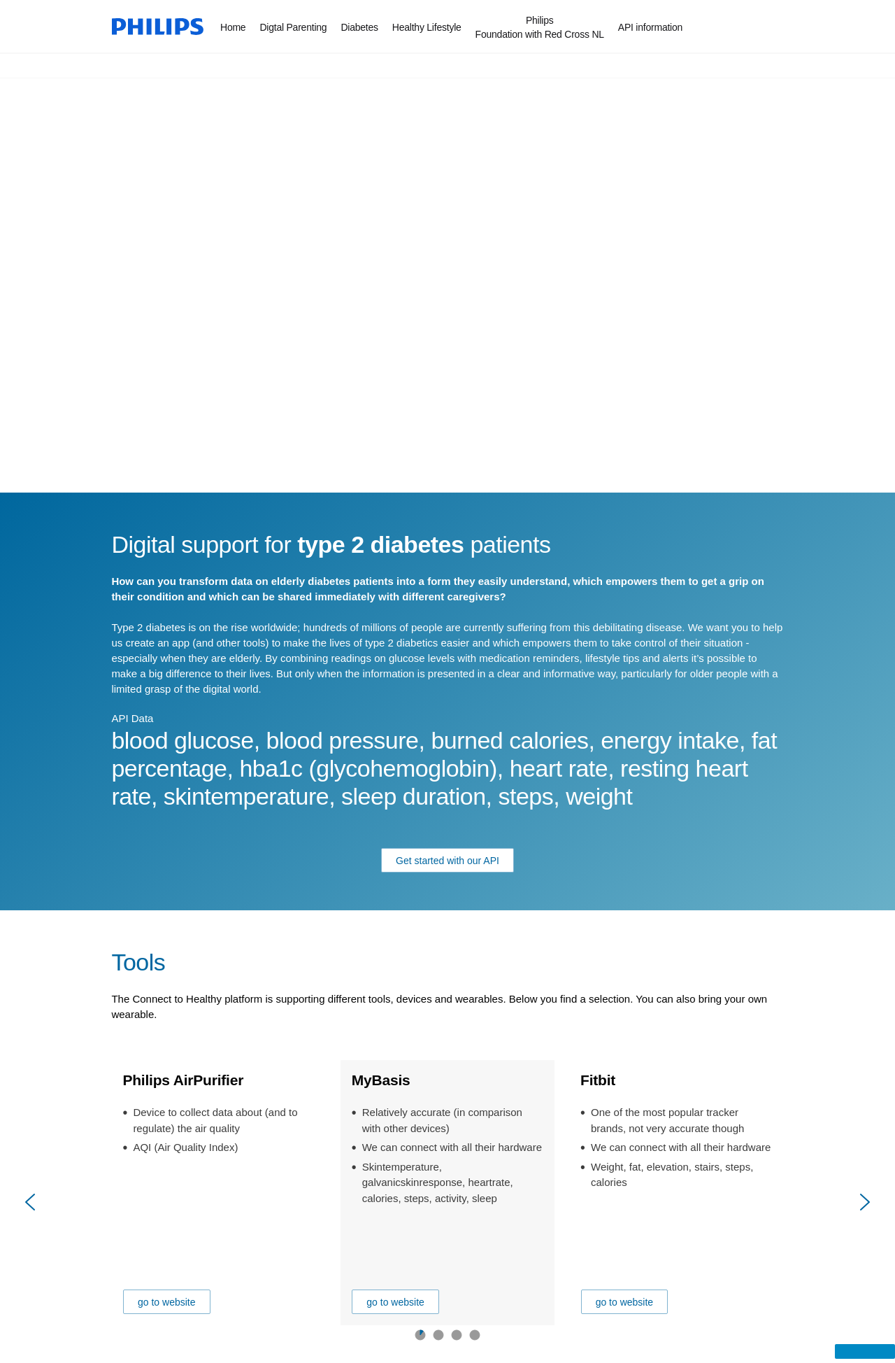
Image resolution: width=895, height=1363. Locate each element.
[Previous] (31, 1202)
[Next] (864, 1202)
